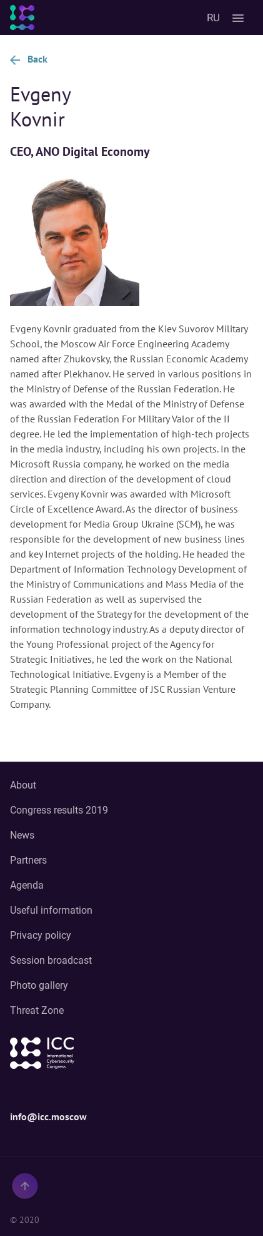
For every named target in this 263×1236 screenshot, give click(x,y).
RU (213, 17)
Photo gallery (39, 985)
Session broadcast (51, 960)
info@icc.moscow (48, 1116)
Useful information (51, 910)
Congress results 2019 (59, 810)
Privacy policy (40, 935)
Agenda (27, 885)
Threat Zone (37, 1010)
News (22, 835)
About (23, 785)
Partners (28, 860)
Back (28, 59)
